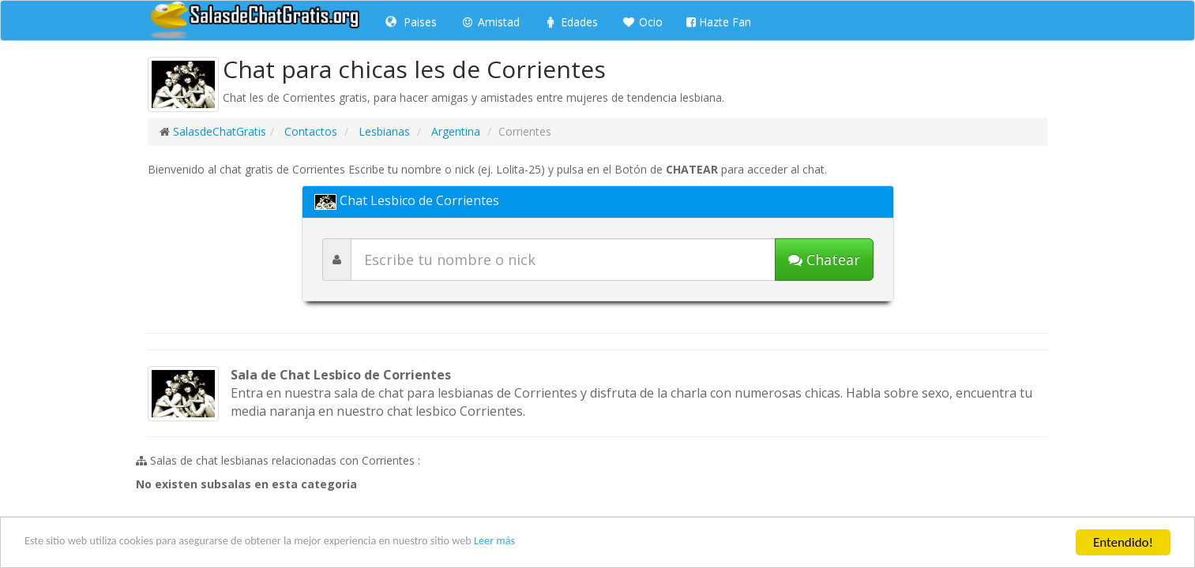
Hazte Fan (718, 21)
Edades (570, 21)
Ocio (642, 21)
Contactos (309, 131)
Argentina (454, 131)
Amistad (490, 21)
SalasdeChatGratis (219, 131)
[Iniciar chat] (824, 259)
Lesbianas (382, 131)
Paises (411, 21)
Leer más (586, 544)
